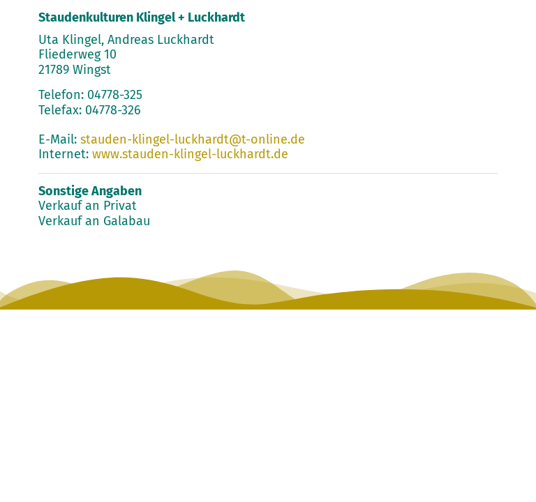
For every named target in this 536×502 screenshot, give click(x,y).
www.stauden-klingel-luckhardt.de (190, 154)
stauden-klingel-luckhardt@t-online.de (192, 139)
